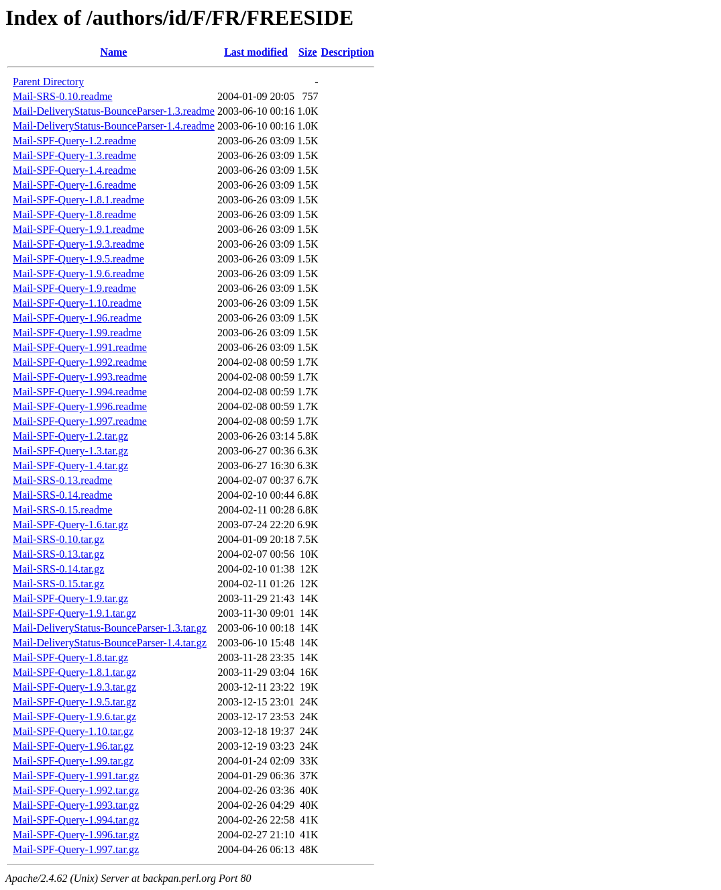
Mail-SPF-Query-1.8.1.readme (78, 199)
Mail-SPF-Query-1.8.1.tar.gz (74, 672)
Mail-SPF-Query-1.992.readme (80, 362)
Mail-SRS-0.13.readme (62, 480)
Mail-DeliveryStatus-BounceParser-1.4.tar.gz (110, 642)
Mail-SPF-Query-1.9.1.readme (78, 229)
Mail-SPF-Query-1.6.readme (74, 185)
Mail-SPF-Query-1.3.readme (74, 155)
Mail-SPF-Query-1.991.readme (80, 347)
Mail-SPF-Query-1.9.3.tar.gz (74, 687)
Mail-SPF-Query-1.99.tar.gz (73, 761)
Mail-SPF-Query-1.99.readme (77, 332)
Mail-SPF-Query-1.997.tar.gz (76, 849)
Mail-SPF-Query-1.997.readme (80, 421)
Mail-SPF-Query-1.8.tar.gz (70, 657)
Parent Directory (48, 81)
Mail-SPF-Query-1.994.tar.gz (76, 820)
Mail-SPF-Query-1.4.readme (74, 170)
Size (307, 52)
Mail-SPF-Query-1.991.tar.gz (76, 775)
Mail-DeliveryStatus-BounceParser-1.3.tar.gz (110, 628)
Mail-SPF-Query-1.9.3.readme (78, 244)
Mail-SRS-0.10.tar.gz (58, 539)
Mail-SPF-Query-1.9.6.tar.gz (74, 716)
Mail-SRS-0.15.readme (62, 509)
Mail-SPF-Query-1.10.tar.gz (73, 731)
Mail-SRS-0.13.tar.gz (58, 554)
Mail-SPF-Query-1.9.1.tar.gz (74, 613)
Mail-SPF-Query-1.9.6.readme (78, 273)
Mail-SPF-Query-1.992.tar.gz (76, 790)
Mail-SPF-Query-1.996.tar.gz (76, 834)
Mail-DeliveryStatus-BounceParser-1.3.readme (114, 111)
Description (347, 52)
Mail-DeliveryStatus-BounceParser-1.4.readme (114, 126)
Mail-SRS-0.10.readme (62, 96)
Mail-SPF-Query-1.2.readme (74, 140)
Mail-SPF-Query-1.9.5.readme (78, 258)
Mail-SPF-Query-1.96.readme (77, 318)
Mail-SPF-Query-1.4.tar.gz (70, 465)
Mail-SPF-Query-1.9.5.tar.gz (74, 701)
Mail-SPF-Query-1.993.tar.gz (76, 805)
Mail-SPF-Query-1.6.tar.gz (70, 524)
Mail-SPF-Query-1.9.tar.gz (70, 598)
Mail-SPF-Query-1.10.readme (77, 303)
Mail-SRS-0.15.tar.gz (58, 583)
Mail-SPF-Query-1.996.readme (80, 406)
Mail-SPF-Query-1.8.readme (74, 214)
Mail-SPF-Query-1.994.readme (80, 391)
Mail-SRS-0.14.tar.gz (58, 569)
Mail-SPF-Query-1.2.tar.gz (70, 436)
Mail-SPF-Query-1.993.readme (80, 377)
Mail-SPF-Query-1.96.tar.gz (73, 746)
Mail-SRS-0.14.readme (62, 495)
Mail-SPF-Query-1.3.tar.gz (70, 450)
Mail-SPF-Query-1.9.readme (74, 288)
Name (113, 52)
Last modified (256, 52)
